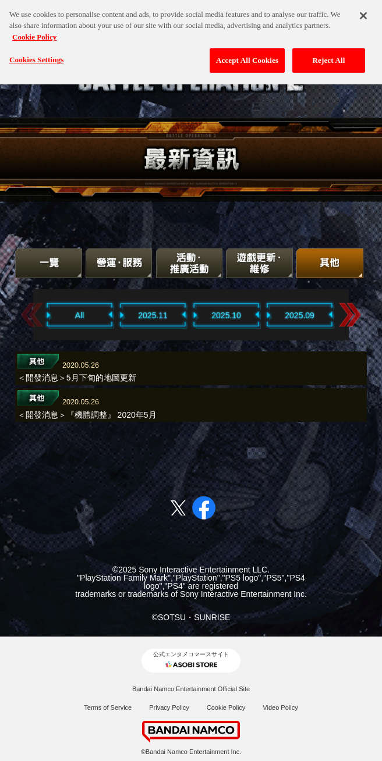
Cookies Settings (36, 56)
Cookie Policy (226, 707)
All (79, 315)
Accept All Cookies (247, 56)
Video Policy (280, 707)
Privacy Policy (169, 707)
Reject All (329, 56)
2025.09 (299, 315)
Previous (32, 314)
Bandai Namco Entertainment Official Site (191, 688)
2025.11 (153, 315)
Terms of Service (108, 707)
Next (350, 314)
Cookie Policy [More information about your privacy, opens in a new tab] (34, 33)
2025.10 (226, 315)
